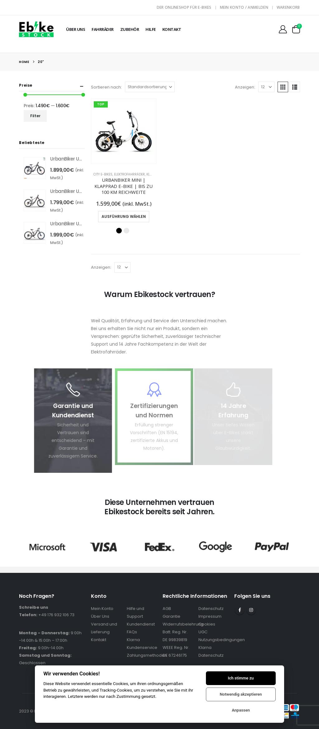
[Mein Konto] (283, 29)
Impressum (209, 616)
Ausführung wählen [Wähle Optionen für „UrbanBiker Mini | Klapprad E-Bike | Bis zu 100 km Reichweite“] (124, 216)
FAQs (132, 632)
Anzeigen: (245, 87)
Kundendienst (141, 624)
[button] (283, 87)
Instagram (251, 610)
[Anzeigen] (266, 87)
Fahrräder (103, 29)
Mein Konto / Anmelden (244, 7)
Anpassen (241, 710)
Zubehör (129, 29)
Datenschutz (211, 608)
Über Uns (75, 29)
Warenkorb (288, 7)
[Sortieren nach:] (150, 87)
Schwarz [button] (119, 230)
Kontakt (171, 29)
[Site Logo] (36, 29)
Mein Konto (102, 608)
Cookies (206, 624)
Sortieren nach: (106, 87)
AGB (167, 608)
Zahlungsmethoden (147, 655)
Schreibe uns (33, 607)
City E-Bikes (102, 174)
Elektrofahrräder (129, 174)
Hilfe (150, 29)
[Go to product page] (123, 131)
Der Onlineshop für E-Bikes (184, 7)
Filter (35, 115)
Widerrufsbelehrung (183, 624)
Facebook (239, 610)
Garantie (171, 616)
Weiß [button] (126, 230)
